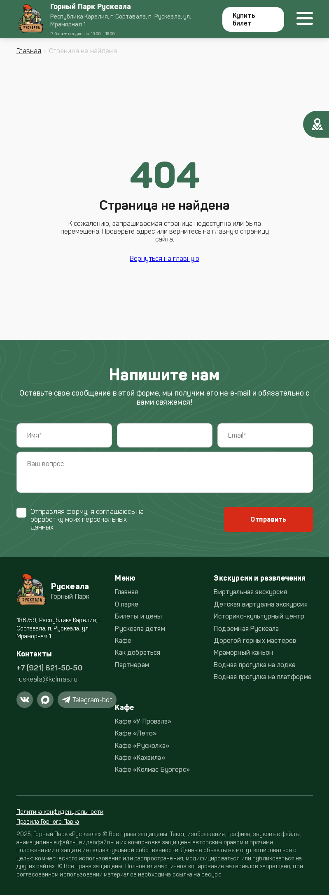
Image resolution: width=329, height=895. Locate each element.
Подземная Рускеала (246, 629)
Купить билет (244, 19)
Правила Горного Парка (47, 821)
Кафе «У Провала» (143, 721)
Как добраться (137, 652)
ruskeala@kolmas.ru (47, 679)
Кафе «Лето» (135, 733)
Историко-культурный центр (259, 616)
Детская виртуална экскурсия (260, 604)
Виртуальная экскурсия (250, 592)
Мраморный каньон (243, 652)
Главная (29, 51)
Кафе (123, 640)
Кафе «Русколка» (142, 746)
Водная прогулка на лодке (255, 665)
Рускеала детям (140, 629)
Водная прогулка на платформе (262, 677)
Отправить (268, 519)
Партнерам (132, 665)
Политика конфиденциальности (60, 811)
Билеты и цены (138, 616)
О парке (126, 604)
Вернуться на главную (164, 258)
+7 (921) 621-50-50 (49, 667)
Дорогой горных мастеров (255, 640)
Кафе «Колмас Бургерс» (152, 769)
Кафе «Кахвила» (140, 757)
